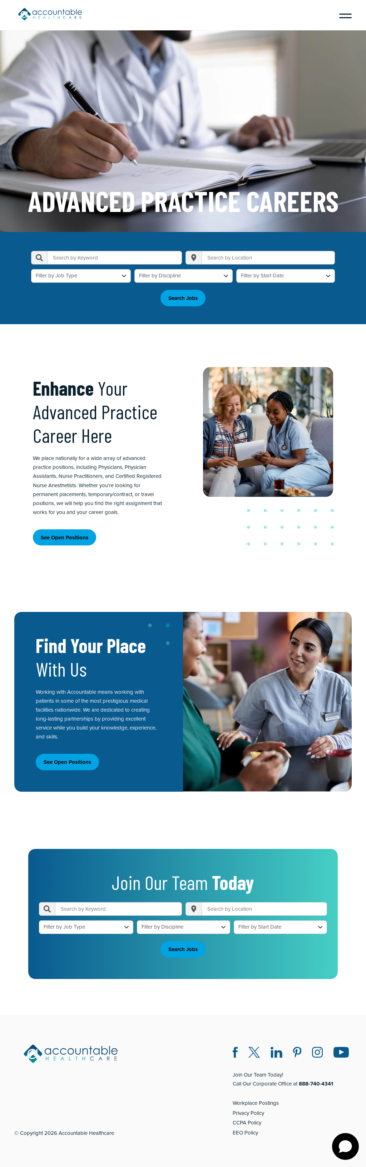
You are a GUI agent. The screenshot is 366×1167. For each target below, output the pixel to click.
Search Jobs (183, 296)
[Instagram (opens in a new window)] (317, 1048)
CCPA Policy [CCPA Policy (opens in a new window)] (247, 1118)
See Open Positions (64, 535)
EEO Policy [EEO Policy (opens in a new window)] (245, 1128)
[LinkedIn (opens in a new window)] (276, 1048)
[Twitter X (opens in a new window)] (254, 1048)
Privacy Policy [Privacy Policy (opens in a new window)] (248, 1108)
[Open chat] (345, 1146)
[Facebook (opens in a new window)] (235, 1048)
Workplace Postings (256, 1099)
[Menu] (343, 15)
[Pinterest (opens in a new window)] (297, 1048)
